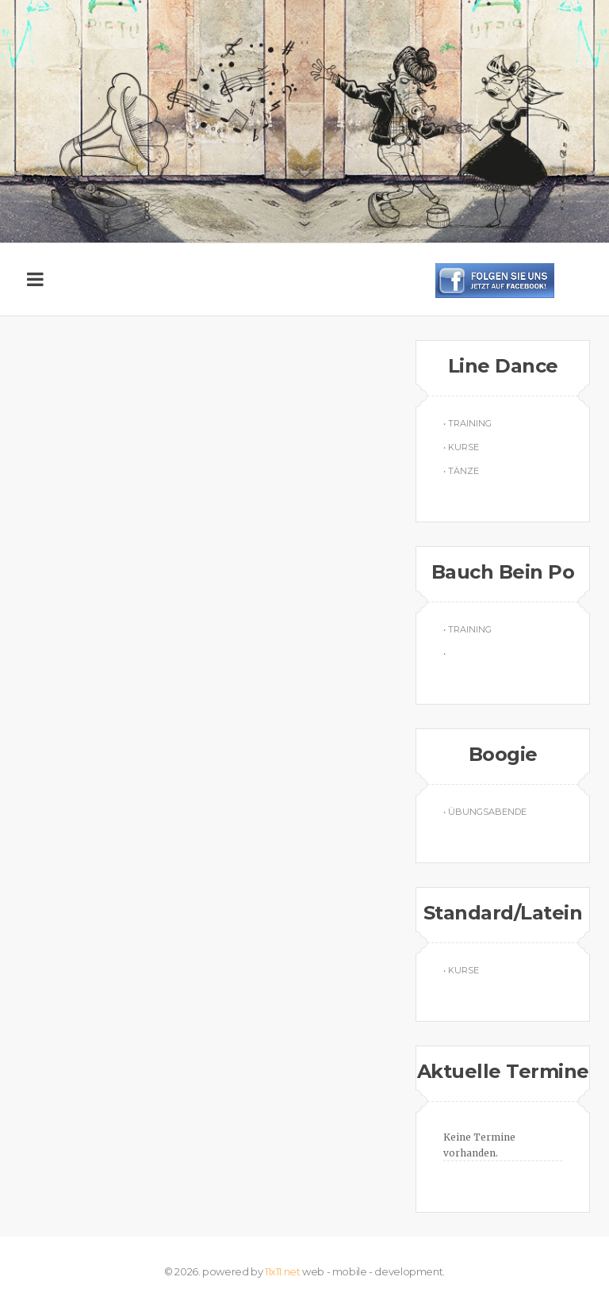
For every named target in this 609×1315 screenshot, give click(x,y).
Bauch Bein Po (503, 571)
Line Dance (503, 365)
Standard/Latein (503, 912)
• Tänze (461, 470)
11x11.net (283, 1271)
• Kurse (461, 447)
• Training (467, 423)
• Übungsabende (485, 811)
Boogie (503, 754)
